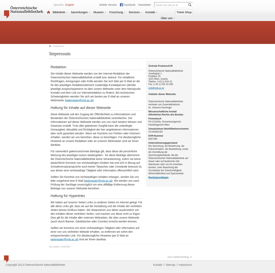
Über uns (168, 18)
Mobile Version (108, 4)
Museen (99, 12)
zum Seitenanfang (179, 256)
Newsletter (144, 4)
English (69, 4)
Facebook (129, 4)
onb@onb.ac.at (156, 88)
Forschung (117, 12)
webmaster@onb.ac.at (79, 100)
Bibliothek (60, 12)
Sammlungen (80, 12)
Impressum (185, 264)
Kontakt (151, 12)
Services (135, 12)
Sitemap (170, 264)
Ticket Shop (184, 12)
